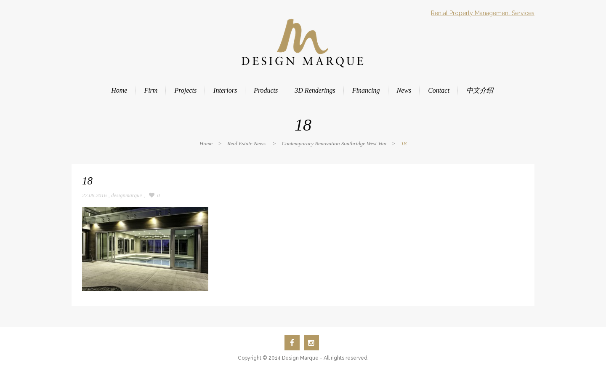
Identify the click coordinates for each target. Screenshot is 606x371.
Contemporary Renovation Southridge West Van (334, 143)
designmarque (126, 195)
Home (206, 143)
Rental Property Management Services (482, 13)
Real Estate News (246, 143)
